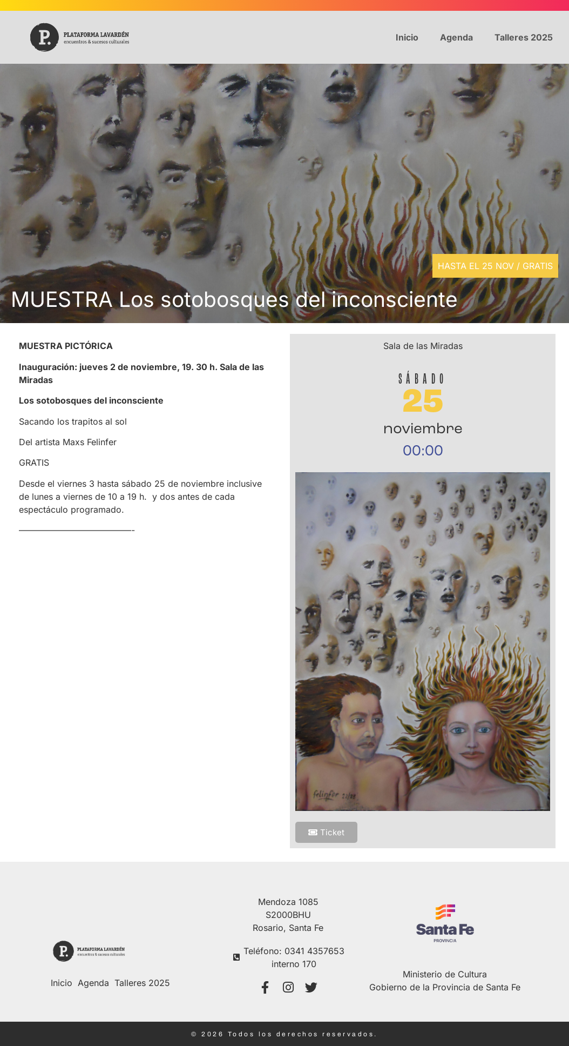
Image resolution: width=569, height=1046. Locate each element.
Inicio (407, 37)
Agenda (456, 37)
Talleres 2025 (524, 37)
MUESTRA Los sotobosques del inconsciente (234, 299)
